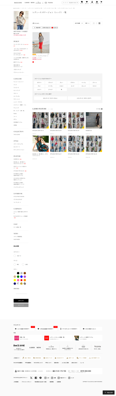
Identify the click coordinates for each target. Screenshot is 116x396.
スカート (16, 93)
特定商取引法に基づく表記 (40, 381)
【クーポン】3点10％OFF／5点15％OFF (21, 49)
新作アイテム (18, 62)
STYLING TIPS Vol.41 (20, 171)
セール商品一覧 (17, 227)
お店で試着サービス (94, 358)
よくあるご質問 (65, 362)
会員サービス (70, 358)
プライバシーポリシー (27, 381)
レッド (54, 27)
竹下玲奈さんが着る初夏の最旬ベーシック (19, 183)
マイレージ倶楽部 (81, 358)
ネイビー (95, 86)
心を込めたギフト (59, 358)
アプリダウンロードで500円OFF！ (69, 329)
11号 (26, 264)
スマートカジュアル (18, 144)
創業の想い (56, 362)
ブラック (50, 82)
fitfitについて (48, 362)
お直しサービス (48, 358)
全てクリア (21, 305)
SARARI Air (17, 159)
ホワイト (39, 82)
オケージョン (46, 27)
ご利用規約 (16, 381)
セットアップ (17, 90)
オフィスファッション (19, 149)
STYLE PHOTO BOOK (19, 196)
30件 (86, 23)
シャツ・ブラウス (18, 102)
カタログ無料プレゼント (89, 329)
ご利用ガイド (17, 358)
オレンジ (84, 86)
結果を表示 (21, 300)
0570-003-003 (85, 371)
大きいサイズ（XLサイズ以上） (50, 98)
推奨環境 (52, 381)
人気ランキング (17, 69)
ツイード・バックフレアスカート (40, 56)
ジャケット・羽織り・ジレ (20, 105)
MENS (32, 2)
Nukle (15, 113)
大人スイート (17, 147)
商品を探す (109, 392)
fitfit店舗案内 (28, 362)
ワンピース (16, 87)
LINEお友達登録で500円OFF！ (47, 328)
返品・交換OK (26, 358)
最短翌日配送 (37, 358)
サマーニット (17, 99)
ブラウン (73, 82)
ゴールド (50, 89)
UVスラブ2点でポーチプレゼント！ (19, 53)
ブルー (39, 86)
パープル (50, 86)
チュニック (16, 107)
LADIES (27, 2)
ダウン (15, 119)
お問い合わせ (74, 362)
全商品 (15, 125)
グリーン (95, 82)
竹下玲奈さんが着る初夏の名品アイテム (18, 174)
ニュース (82, 362)
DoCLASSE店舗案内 (18, 362)
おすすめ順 (77, 23)
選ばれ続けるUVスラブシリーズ (18, 65)
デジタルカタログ (18, 199)
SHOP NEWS (17, 239)
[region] (58, 2)
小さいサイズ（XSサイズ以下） (84, 98)
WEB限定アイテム (18, 122)
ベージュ (84, 82)
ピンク (72, 86)
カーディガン (17, 96)
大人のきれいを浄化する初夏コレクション (19, 178)
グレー (61, 82)
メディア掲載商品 (18, 236)
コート (15, 116)
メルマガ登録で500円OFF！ (24, 328)
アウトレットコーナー (19, 72)
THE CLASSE (17, 134)
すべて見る (98, 109)
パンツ (15, 84)
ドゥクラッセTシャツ (19, 187)
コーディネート (17, 202)
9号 (18, 264)
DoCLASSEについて (38, 362)
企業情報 (59, 381)
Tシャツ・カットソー (19, 81)
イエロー (61, 86)
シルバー (39, 89)
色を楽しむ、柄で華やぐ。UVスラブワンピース (20, 162)
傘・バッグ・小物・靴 (19, 110)
